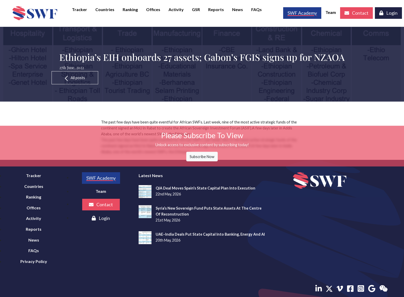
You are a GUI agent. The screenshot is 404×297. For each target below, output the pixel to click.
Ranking (130, 9)
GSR (196, 9)
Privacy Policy (33, 261)
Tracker (79, 9)
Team (330, 12)
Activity (176, 9)
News (237, 9)
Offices (153, 9)
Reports (216, 9)
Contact (356, 13)
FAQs (256, 9)
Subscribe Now (202, 156)
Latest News (151, 175)
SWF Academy (101, 178)
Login (388, 13)
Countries (104, 9)
